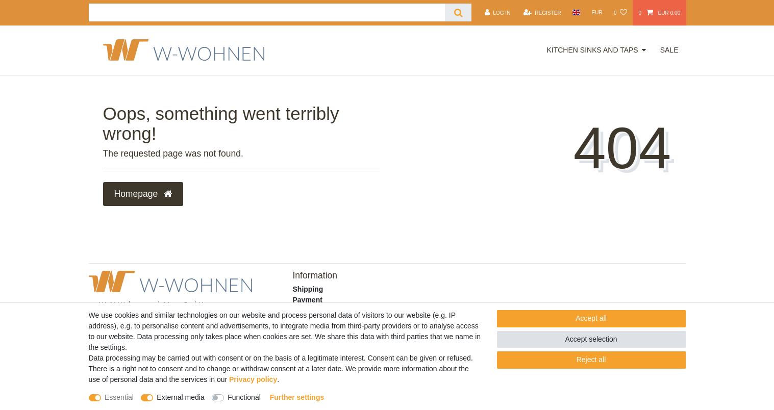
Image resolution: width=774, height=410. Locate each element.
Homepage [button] (143, 194)
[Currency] (597, 12)
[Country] (576, 12)
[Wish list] (620, 12)
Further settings (297, 397)
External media (180, 397)
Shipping (308, 289)
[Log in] (497, 12)
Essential (119, 397)
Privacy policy (253, 379)
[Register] (542, 12)
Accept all (591, 318)
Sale (669, 50)
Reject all (591, 359)
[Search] (458, 12)
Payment (307, 300)
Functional (244, 397)
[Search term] (267, 12)
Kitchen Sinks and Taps (592, 50)
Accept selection (591, 339)
